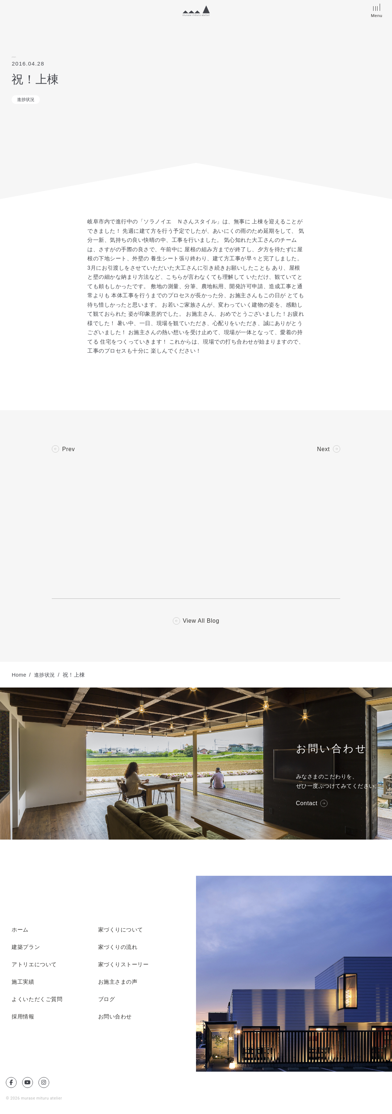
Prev (68, 449)
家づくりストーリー (123, 965)
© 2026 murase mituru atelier (34, 1098)
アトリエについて (34, 965)
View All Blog (201, 621)
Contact (307, 804)
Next (323, 449)
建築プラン (26, 948)
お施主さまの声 (118, 982)
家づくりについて (120, 930)
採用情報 (23, 1017)
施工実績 (23, 982)
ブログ (106, 1000)
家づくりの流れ (118, 948)
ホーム (20, 930)
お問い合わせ (115, 1017)
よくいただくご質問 (37, 1000)
